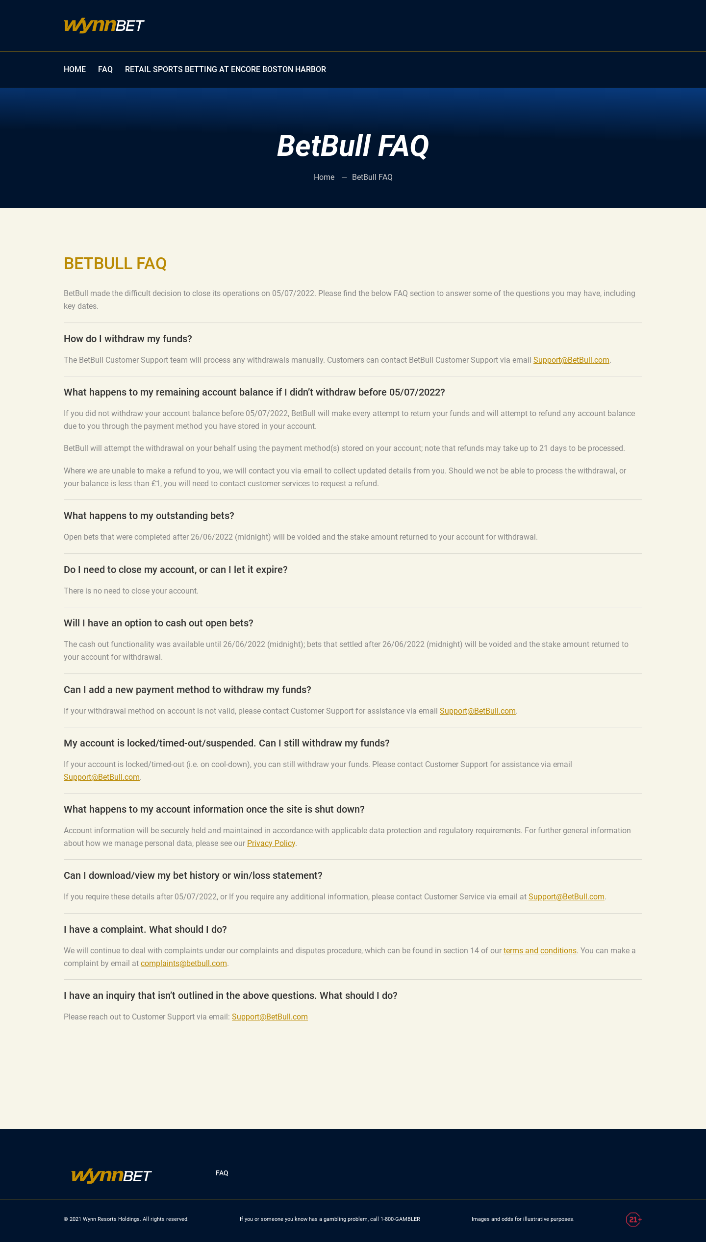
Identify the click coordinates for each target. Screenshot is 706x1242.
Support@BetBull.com (571, 360)
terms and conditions (540, 950)
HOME (75, 69)
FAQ (105, 69)
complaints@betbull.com (184, 963)
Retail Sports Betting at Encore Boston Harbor (225, 69)
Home (325, 177)
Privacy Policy (271, 843)
